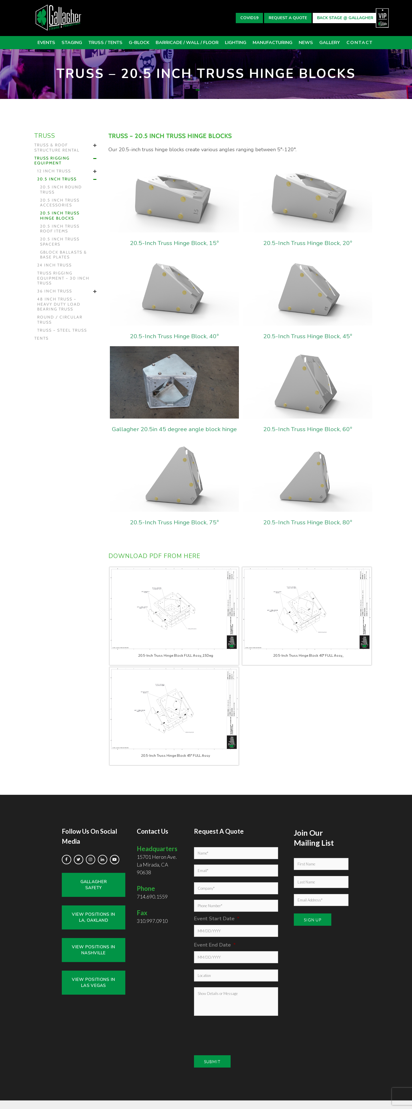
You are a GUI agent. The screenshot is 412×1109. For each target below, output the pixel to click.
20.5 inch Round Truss (61, 190)
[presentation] (229, 1041)
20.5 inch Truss (57, 179)
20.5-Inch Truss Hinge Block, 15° (174, 243)
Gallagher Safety (93, 893)
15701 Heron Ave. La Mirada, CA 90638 (157, 868)
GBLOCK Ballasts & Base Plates (63, 255)
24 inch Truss (54, 265)
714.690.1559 (152, 905)
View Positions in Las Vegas (93, 991)
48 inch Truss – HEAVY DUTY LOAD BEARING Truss (58, 304)
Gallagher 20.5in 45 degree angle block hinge (174, 433)
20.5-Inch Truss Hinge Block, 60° (307, 429)
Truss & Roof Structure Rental (57, 148)
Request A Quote (288, 18)
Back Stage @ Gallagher (345, 18)
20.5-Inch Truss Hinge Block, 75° (174, 530)
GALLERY (329, 42)
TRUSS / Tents (105, 42)
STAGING (72, 42)
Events (46, 42)
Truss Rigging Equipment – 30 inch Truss (63, 278)
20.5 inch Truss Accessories (60, 203)
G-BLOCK (139, 42)
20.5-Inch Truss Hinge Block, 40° (174, 336)
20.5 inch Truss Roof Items (60, 229)
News (306, 42)
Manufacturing (272, 42)
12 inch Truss (54, 171)
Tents (41, 338)
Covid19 (249, 18)
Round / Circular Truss (59, 320)
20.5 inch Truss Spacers (60, 242)
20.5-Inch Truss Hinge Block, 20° (307, 243)
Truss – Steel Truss (62, 330)
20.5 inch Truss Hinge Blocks (60, 216)
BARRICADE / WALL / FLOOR (187, 42)
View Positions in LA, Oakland (93, 926)
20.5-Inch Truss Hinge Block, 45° (307, 336)
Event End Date (215, 953)
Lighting (235, 42)
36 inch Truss (54, 291)
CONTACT (359, 42)
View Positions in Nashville (93, 958)
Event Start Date (216, 927)
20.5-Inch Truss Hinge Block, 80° (307, 530)
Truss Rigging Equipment (52, 161)
